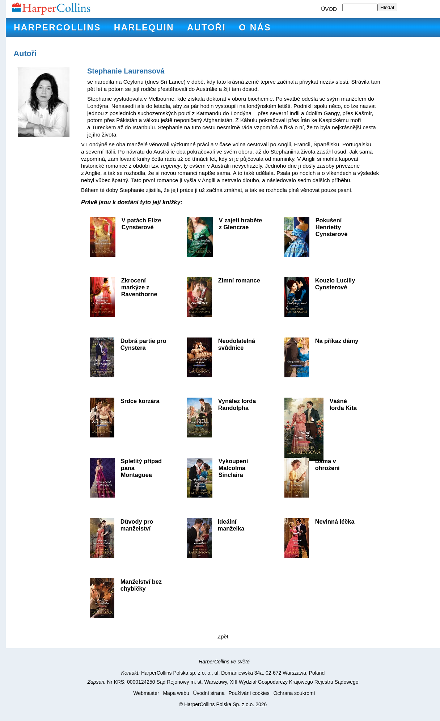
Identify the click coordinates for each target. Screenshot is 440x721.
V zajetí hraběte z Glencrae (240, 223)
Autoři (206, 27)
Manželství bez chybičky (141, 585)
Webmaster (146, 693)
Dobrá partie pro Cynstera (143, 344)
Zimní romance (239, 280)
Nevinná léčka (335, 521)
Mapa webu (176, 693)
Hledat (387, 7)
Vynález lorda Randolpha (237, 404)
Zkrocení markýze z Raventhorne (139, 287)
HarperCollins (57, 27)
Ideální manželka (231, 525)
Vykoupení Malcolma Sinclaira (233, 468)
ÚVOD (329, 9)
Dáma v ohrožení (327, 464)
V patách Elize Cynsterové (141, 223)
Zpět (222, 636)
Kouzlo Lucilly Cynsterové (335, 283)
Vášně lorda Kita (343, 404)
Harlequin (144, 27)
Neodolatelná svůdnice (236, 344)
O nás (255, 27)
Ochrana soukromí (294, 693)
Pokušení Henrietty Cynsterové (332, 227)
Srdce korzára (140, 401)
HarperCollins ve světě (224, 662)
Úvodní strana (209, 693)
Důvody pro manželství (136, 525)
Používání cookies (248, 693)
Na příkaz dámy (337, 341)
